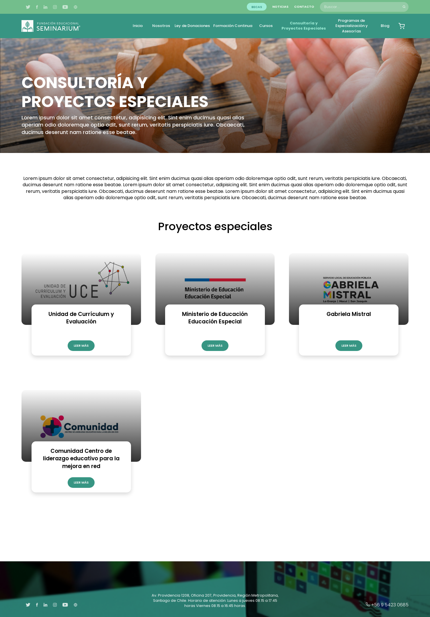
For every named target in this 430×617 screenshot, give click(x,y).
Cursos (266, 25)
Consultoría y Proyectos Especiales (304, 25)
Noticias (280, 6)
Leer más (81, 345)
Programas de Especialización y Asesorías (351, 26)
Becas (256, 6)
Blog (385, 25)
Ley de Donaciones (192, 25)
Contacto (304, 6)
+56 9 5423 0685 (387, 605)
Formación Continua (232, 25)
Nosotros (161, 25)
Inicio (138, 25)
